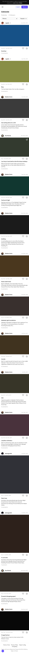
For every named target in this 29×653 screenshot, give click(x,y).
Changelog (14, 646)
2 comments (4, 168)
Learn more (16, 3)
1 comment (4, 565)
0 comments (4, 130)
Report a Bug (22, 645)
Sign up (25, 7)
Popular (22, 18)
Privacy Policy (14, 645)
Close (20, 3)
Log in (18, 7)
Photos (4, 18)
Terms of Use (6, 645)
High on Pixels (14, 651)
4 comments (4, 53)
